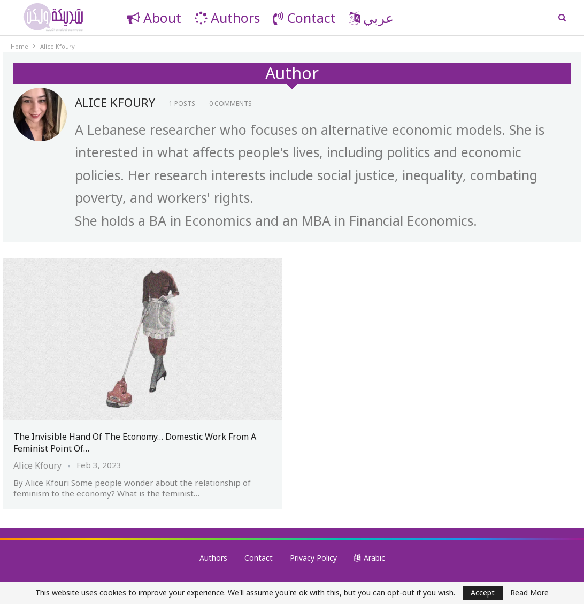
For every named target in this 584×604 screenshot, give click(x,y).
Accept (483, 592)
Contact (304, 18)
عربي (371, 18)
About (154, 18)
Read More (529, 593)
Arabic (369, 558)
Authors (227, 18)
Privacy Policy (313, 558)
